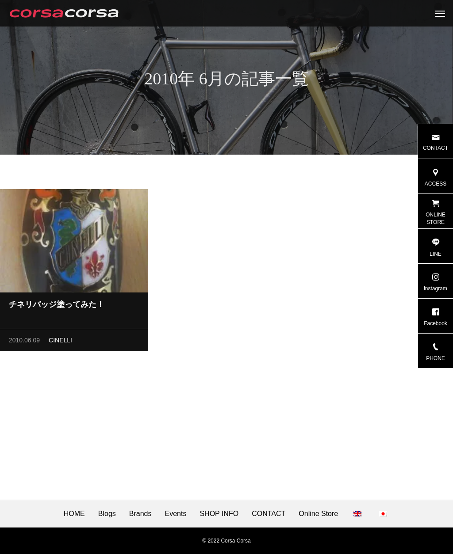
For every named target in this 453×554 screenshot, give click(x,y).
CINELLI (60, 341)
